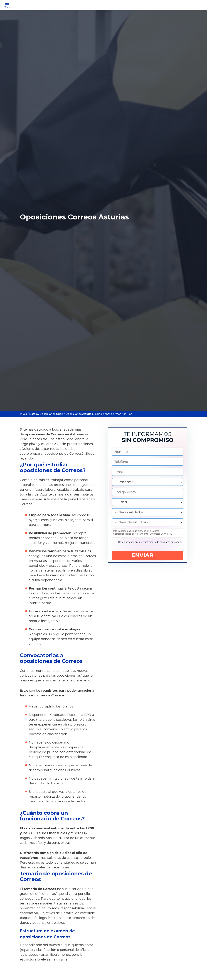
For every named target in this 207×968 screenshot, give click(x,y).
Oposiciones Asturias (79, 414)
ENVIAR (148, 556)
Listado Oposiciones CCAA (46, 414)
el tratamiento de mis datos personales (161, 543)
